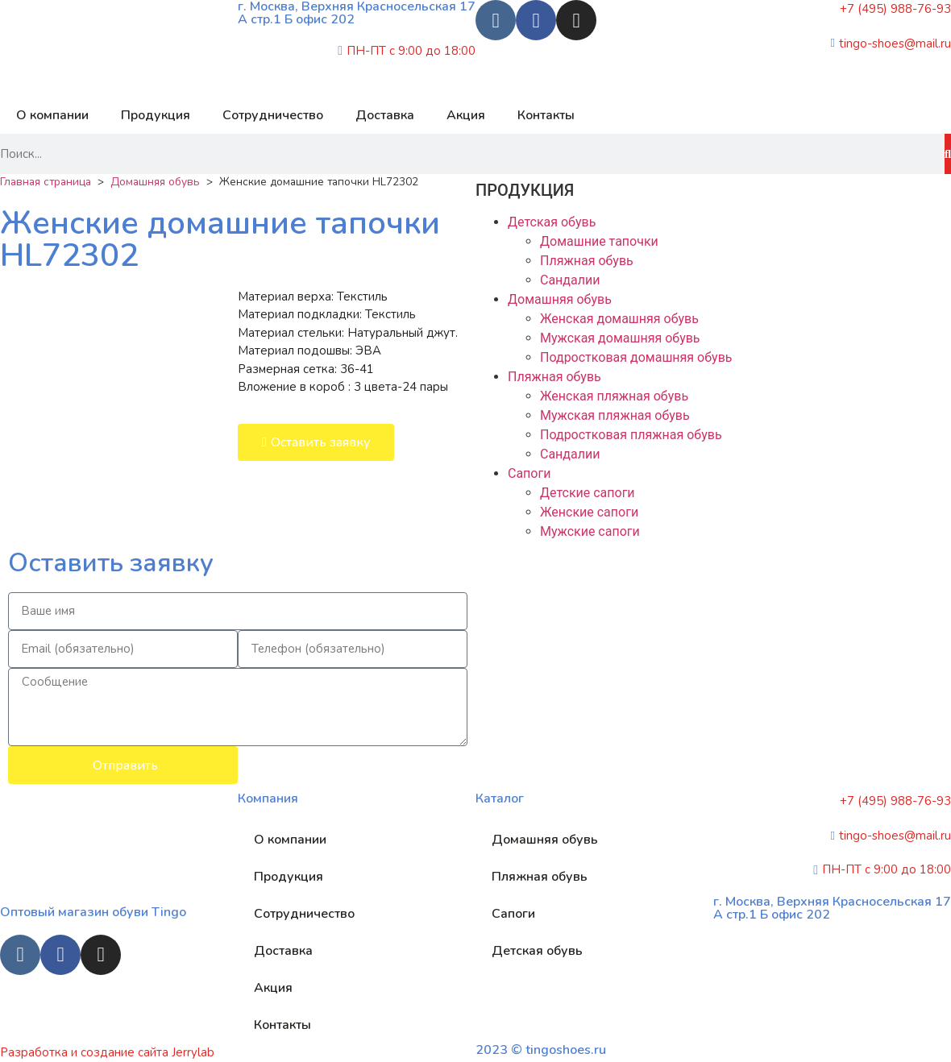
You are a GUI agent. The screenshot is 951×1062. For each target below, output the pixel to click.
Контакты (546, 115)
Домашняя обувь (155, 181)
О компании (52, 115)
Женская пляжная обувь (614, 396)
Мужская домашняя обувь (620, 338)
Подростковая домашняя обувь (636, 357)
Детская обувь (552, 222)
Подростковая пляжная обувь (631, 434)
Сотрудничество (272, 115)
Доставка (384, 115)
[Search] (948, 154)
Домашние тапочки (599, 241)
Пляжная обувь (586, 260)
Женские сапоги (589, 512)
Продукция (155, 115)
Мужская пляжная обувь (615, 415)
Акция (465, 115)
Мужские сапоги (590, 531)
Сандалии (570, 280)
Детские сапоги (587, 492)
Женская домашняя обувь (619, 318)
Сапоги (529, 473)
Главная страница (45, 181)
